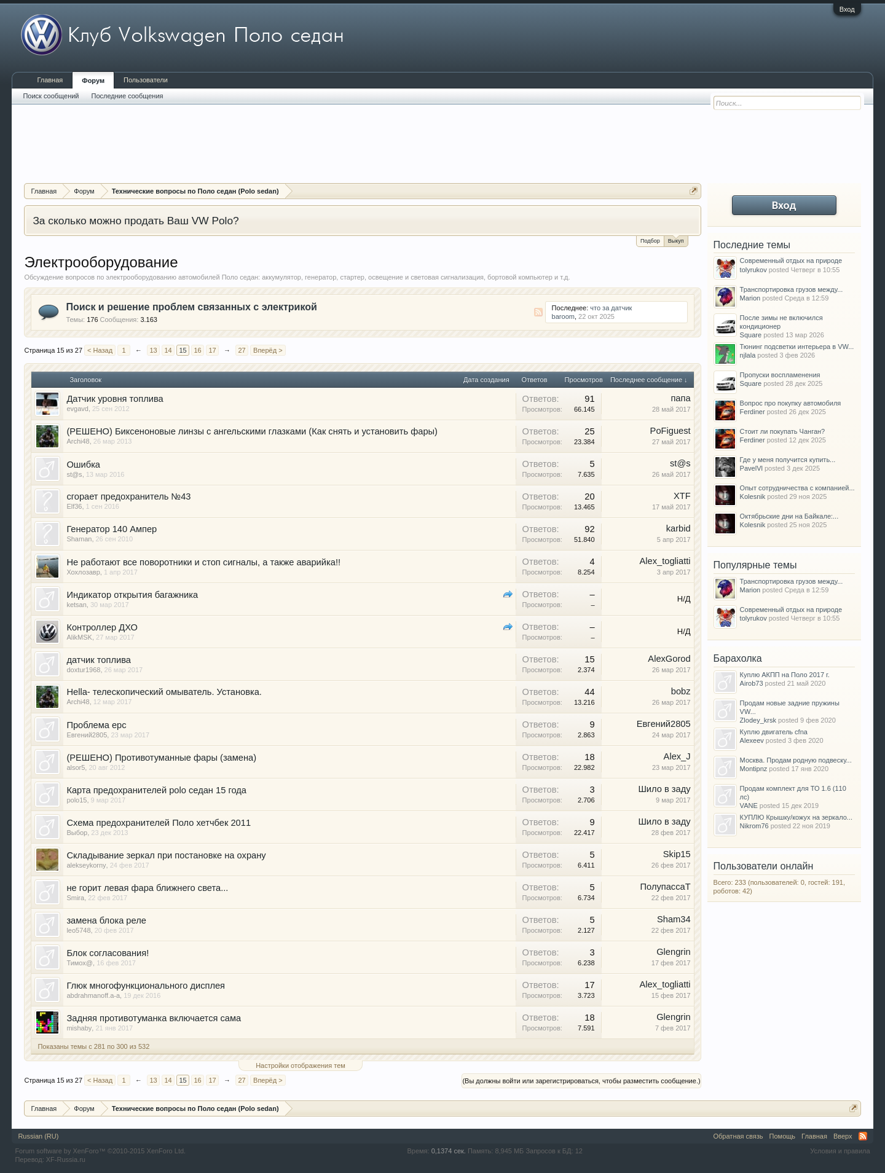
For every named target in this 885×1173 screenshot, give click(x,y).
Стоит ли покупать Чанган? (782, 431)
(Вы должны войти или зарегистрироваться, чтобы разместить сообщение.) (581, 1081)
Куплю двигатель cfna (774, 732)
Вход (847, 9)
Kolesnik (753, 496)
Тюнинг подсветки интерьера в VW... (797, 346)
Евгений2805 (86, 735)
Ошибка (83, 464)
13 (153, 350)
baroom (563, 316)
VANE (749, 805)
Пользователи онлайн (764, 866)
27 (241, 350)
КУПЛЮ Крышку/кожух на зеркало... (796, 817)
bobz (681, 691)
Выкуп (676, 240)
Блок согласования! (107, 953)
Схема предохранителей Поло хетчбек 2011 (158, 823)
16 (197, 350)
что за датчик (611, 308)
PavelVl (751, 468)
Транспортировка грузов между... (791, 289)
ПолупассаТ (665, 887)
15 (182, 350)
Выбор (76, 832)
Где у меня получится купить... (788, 459)
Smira (75, 897)
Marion (750, 298)
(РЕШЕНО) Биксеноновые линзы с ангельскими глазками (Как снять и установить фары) (252, 431)
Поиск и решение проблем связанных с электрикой (191, 307)
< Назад (99, 350)
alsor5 (75, 767)
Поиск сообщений (51, 96)
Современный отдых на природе (791, 260)
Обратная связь (738, 1136)
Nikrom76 (754, 826)
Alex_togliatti (665, 561)
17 (212, 350)
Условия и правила (840, 1151)
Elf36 (74, 506)
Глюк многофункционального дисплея (145, 986)
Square (750, 335)
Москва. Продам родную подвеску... (796, 760)
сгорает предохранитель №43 (128, 496)
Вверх (842, 1136)
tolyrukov (753, 269)
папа (680, 398)
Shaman (79, 539)
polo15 (76, 800)
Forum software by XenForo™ (100, 1151)
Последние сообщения (127, 96)
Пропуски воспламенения (780, 375)
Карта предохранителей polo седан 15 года (156, 790)
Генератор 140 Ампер (111, 529)
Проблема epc (96, 725)
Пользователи (146, 80)
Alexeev (752, 740)
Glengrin (673, 952)
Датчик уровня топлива (114, 399)
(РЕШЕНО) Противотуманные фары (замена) (161, 758)
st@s (74, 474)
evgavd (77, 408)
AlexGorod (669, 659)
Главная (50, 80)
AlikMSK (79, 637)
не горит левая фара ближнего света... (147, 888)
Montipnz (754, 768)
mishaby (79, 1028)
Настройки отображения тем (300, 1065)
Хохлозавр (83, 572)
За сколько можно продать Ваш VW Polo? (135, 220)
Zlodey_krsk (758, 720)
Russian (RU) (38, 1136)
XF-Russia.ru (65, 1159)
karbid (678, 528)
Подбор (650, 241)
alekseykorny (86, 865)
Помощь (782, 1136)
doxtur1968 (83, 669)
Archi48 (77, 441)
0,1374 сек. (448, 1151)
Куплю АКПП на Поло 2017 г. (785, 674)
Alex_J (677, 756)
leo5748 (78, 930)
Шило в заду (664, 789)
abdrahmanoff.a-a (93, 995)
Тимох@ (79, 963)
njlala (748, 355)
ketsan (76, 604)
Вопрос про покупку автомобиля (790, 403)
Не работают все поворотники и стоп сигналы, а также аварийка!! (203, 562)
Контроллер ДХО (102, 627)
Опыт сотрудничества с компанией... (797, 488)
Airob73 (751, 683)
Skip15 (677, 854)
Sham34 (674, 919)
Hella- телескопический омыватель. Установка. (164, 692)
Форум (93, 80)
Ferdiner (752, 411)
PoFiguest (670, 431)
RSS (538, 312)
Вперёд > (268, 350)
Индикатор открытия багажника (132, 595)
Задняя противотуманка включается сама (153, 1018)
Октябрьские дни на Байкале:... (789, 516)
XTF (682, 496)
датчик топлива (98, 660)
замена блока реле (106, 920)
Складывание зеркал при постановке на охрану (166, 855)
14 (167, 350)
